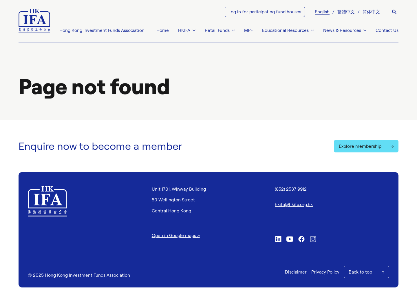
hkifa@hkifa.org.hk (294, 204)
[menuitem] (322, 12)
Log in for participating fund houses (264, 11)
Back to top (360, 272)
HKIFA (184, 30)
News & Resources (342, 30)
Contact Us (387, 30)
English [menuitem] (322, 11)
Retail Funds (217, 30)
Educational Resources (285, 30)
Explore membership (360, 146)
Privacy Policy (325, 272)
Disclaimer (296, 272)
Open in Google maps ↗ (176, 235)
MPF (248, 30)
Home (162, 30)
